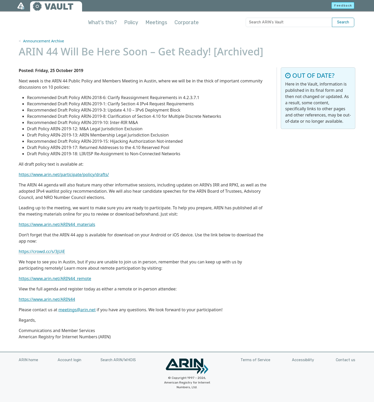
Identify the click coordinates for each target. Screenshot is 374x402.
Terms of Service (255, 360)
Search (343, 22)
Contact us (345, 360)
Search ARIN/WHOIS (118, 360)
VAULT (59, 6)
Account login (69, 360)
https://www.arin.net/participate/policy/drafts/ (64, 174)
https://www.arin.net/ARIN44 (47, 299)
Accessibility (303, 360)
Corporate (187, 22)
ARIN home (28, 360)
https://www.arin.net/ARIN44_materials (57, 224)
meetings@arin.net (77, 310)
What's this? (102, 22)
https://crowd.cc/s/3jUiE (42, 251)
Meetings (156, 22)
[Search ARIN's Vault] (289, 22)
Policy (131, 22)
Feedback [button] (343, 5)
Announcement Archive (43, 40)
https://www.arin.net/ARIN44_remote (55, 278)
